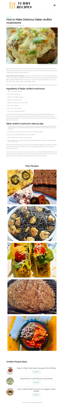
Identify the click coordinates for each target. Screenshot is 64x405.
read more (36, 371)
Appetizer (8, 17)
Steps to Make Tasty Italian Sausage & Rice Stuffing (36, 368)
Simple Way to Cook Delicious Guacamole (36, 379)
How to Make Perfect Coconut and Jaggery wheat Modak (36, 390)
